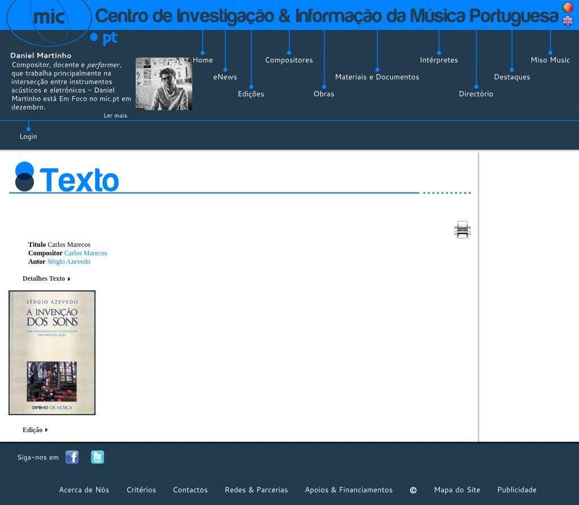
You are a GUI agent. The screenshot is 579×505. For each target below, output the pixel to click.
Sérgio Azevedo (68, 261)
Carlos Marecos (85, 253)
